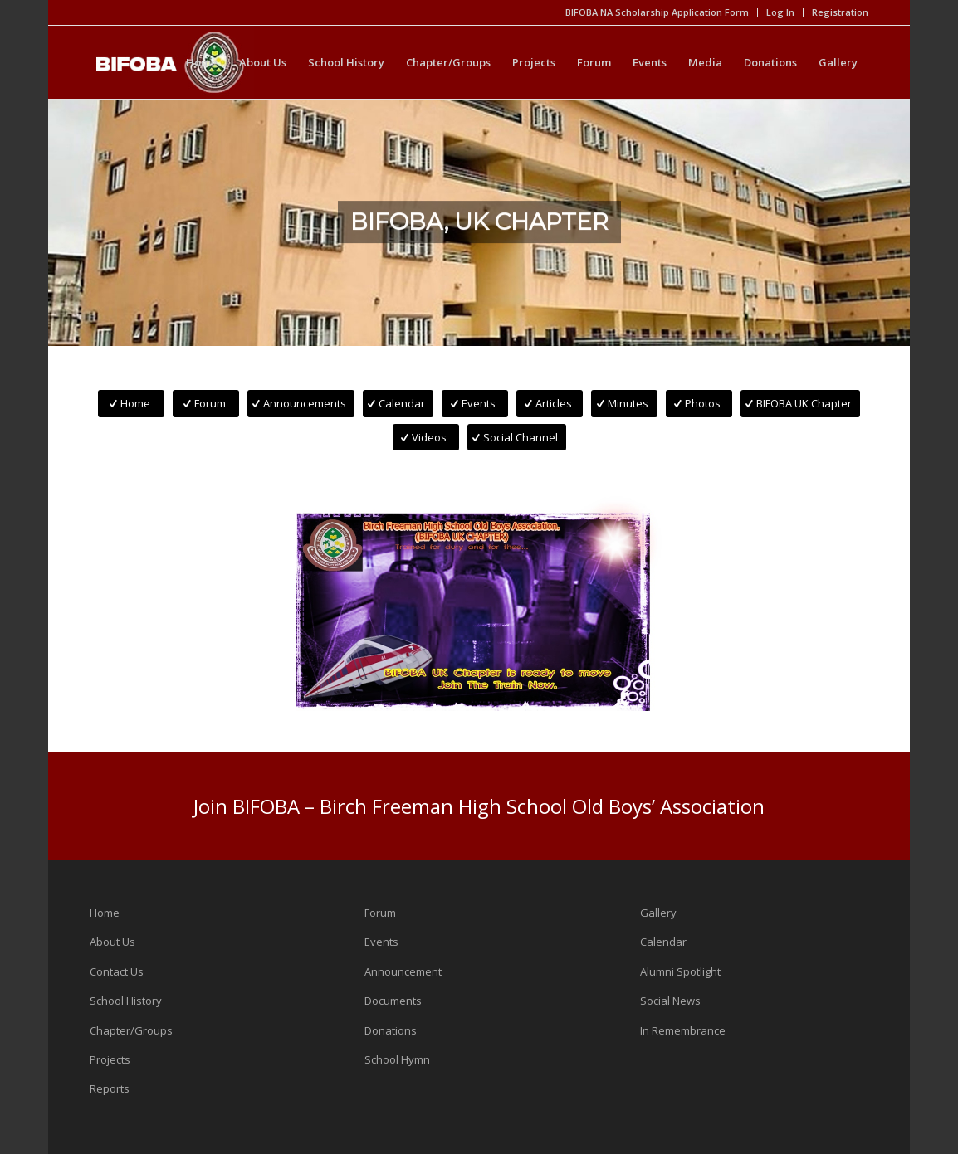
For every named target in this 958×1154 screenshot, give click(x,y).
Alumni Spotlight (680, 971)
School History (126, 1000)
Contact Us (117, 971)
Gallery (658, 912)
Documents (393, 1000)
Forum (380, 912)
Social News (670, 1000)
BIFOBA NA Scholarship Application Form (657, 12)
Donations (390, 1030)
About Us (112, 941)
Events (381, 941)
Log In (780, 12)
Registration (840, 12)
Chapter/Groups (131, 1030)
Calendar (663, 941)
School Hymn (397, 1059)
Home (105, 912)
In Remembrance (683, 1030)
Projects (110, 1059)
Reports (110, 1088)
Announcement (403, 971)
